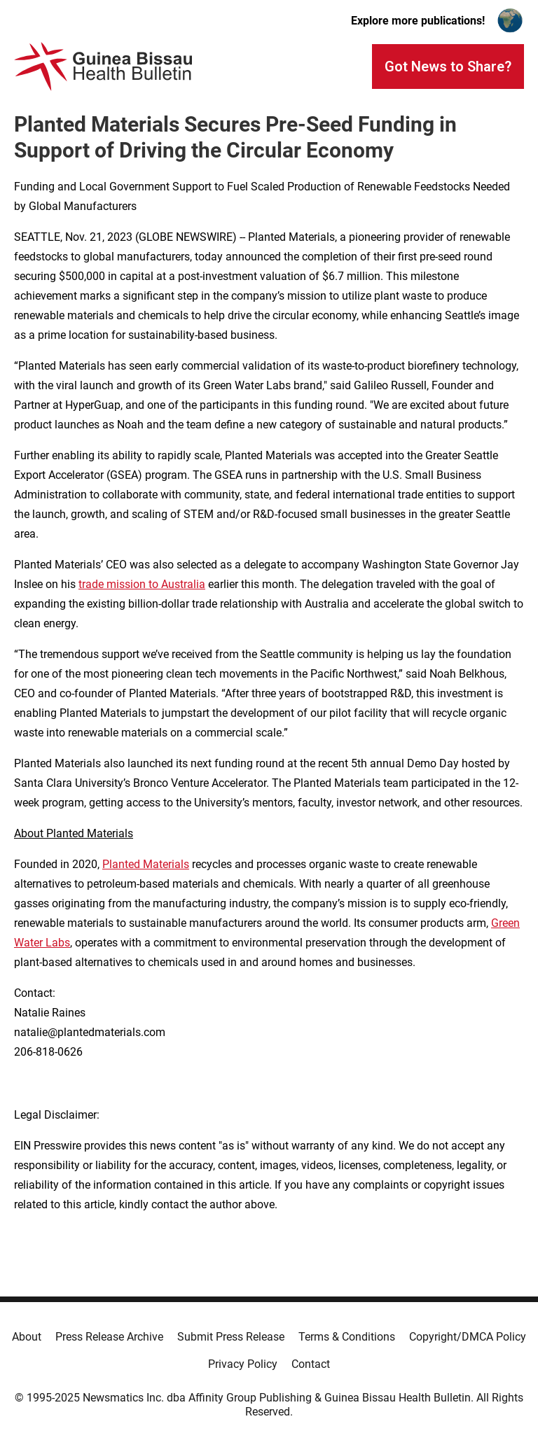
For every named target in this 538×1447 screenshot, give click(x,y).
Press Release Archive (109, 1336)
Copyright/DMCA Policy (467, 1336)
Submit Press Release (230, 1336)
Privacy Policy (242, 1364)
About (26, 1336)
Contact (310, 1364)
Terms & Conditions (346, 1336)
